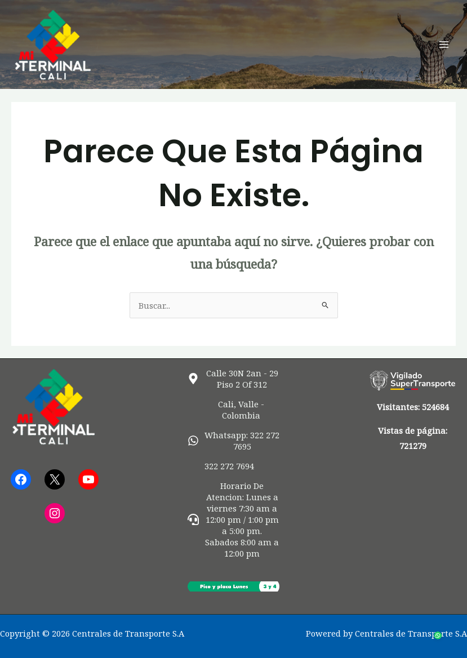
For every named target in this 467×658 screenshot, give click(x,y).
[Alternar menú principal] (444, 44)
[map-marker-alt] (233, 378)
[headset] (233, 519)
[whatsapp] (233, 440)
